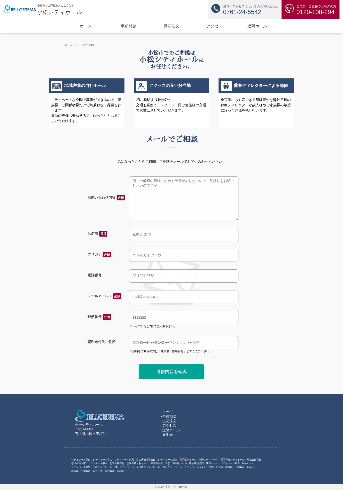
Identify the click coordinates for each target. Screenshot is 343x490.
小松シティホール (102, 467)
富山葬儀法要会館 (146, 459)
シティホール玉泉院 (195, 467)
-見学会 (167, 435)
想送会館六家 (78, 463)
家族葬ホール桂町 (114, 471)
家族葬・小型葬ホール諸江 (239, 467)
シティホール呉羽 (81, 467)
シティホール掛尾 (124, 459)
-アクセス (168, 425)
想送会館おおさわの (137, 463)
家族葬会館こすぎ (160, 463)
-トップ (167, 412)
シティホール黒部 (81, 459)
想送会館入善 (254, 459)
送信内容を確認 (171, 371)
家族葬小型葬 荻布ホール (203, 463)
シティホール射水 (97, 463)
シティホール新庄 (167, 459)
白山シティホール (124, 467)
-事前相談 (168, 416)
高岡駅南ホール (188, 459)
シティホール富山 (102, 459)
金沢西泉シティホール (148, 467)
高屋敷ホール (179, 463)
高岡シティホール (208, 459)
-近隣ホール (170, 430)
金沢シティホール (172, 467)
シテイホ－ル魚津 (230, 463)
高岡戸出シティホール (232, 459)
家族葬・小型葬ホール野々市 (87, 471)
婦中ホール (248, 463)
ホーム (68, 45)
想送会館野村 (117, 463)
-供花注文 (168, 421)
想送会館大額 (215, 467)
